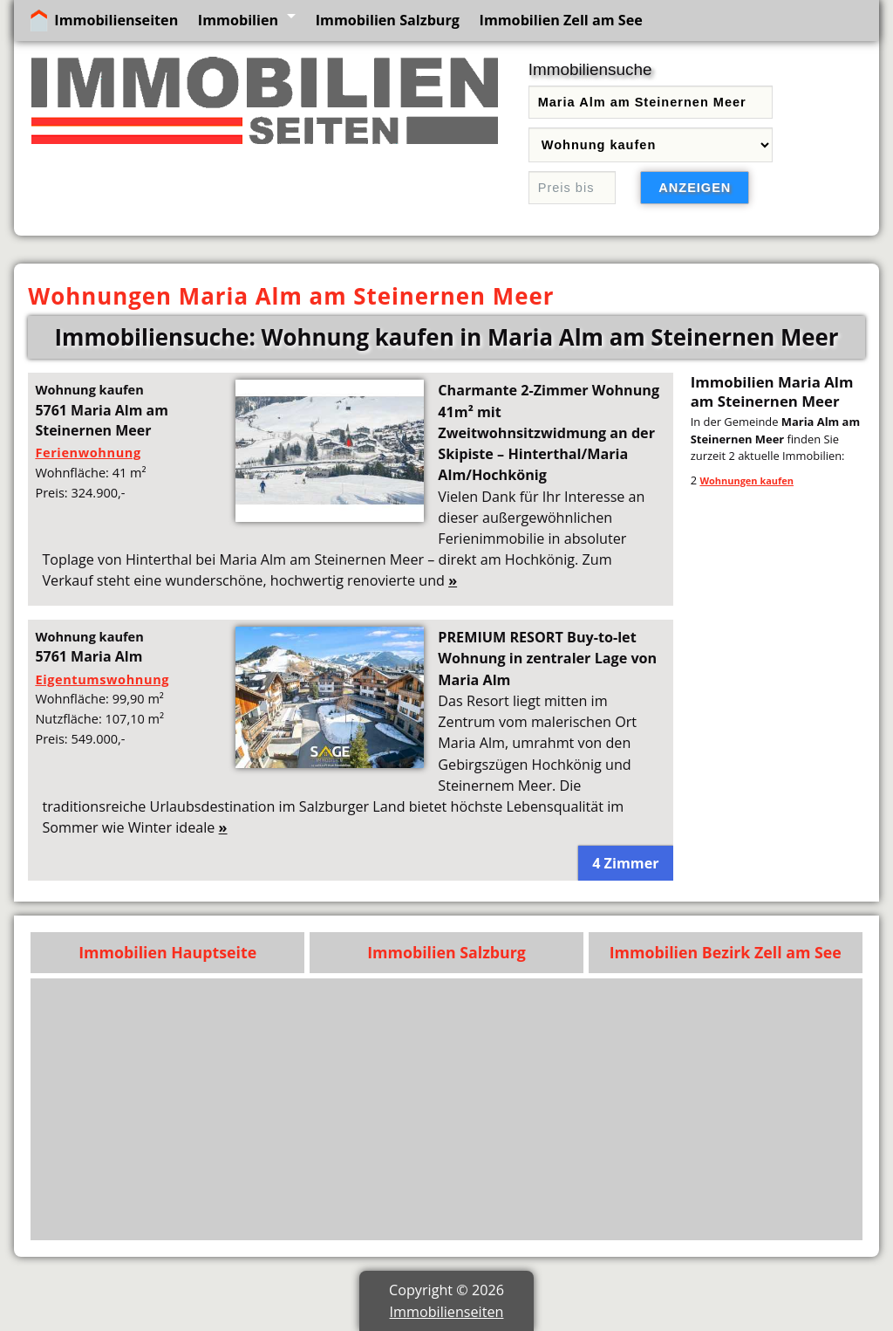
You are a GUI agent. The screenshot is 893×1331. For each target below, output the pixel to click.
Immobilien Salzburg (388, 20)
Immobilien (238, 20)
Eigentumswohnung (102, 679)
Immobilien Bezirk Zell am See (726, 952)
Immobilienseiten (116, 20)
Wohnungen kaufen (746, 480)
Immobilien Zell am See (561, 20)
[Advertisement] (447, 1109)
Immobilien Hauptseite (167, 952)
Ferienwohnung (87, 452)
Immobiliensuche (590, 69)
